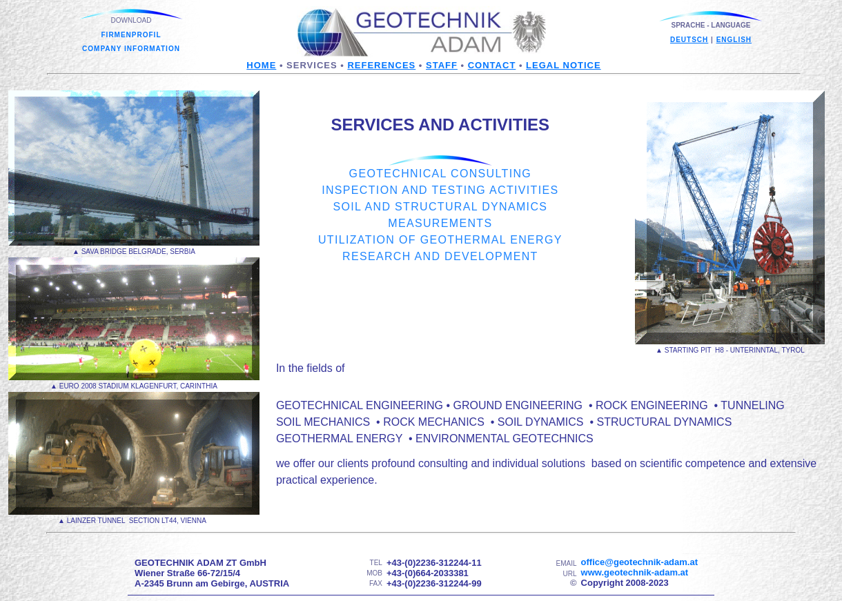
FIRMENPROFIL (131, 35)
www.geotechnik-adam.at (635, 572)
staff (442, 65)
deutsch (689, 39)
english (734, 39)
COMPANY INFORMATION (131, 48)
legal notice (563, 65)
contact (492, 65)
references (381, 65)
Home (261, 65)
